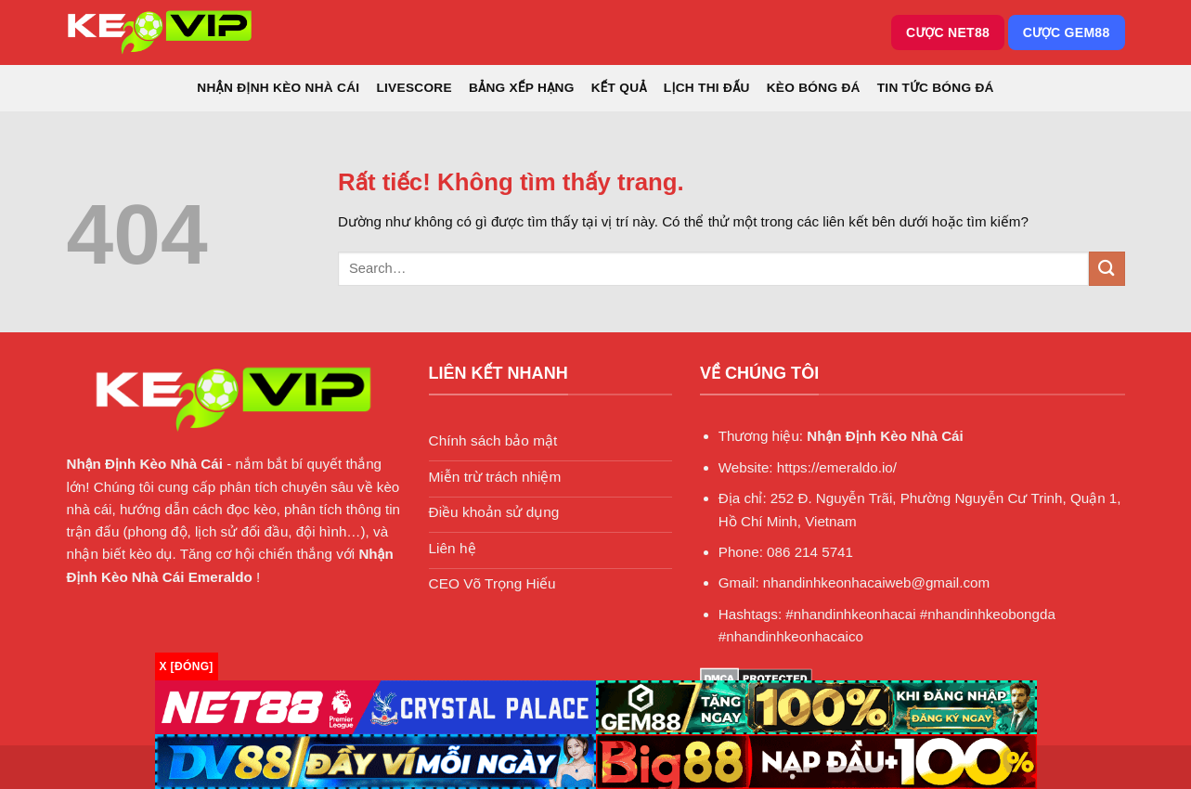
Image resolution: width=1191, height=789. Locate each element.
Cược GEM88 (1066, 32)
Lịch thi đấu (707, 88)
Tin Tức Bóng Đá (935, 88)
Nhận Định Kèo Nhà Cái (278, 88)
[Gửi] (1106, 269)
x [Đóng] (187, 666)
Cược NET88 (948, 32)
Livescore (413, 88)
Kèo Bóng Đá (814, 88)
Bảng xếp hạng (522, 88)
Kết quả (619, 88)
